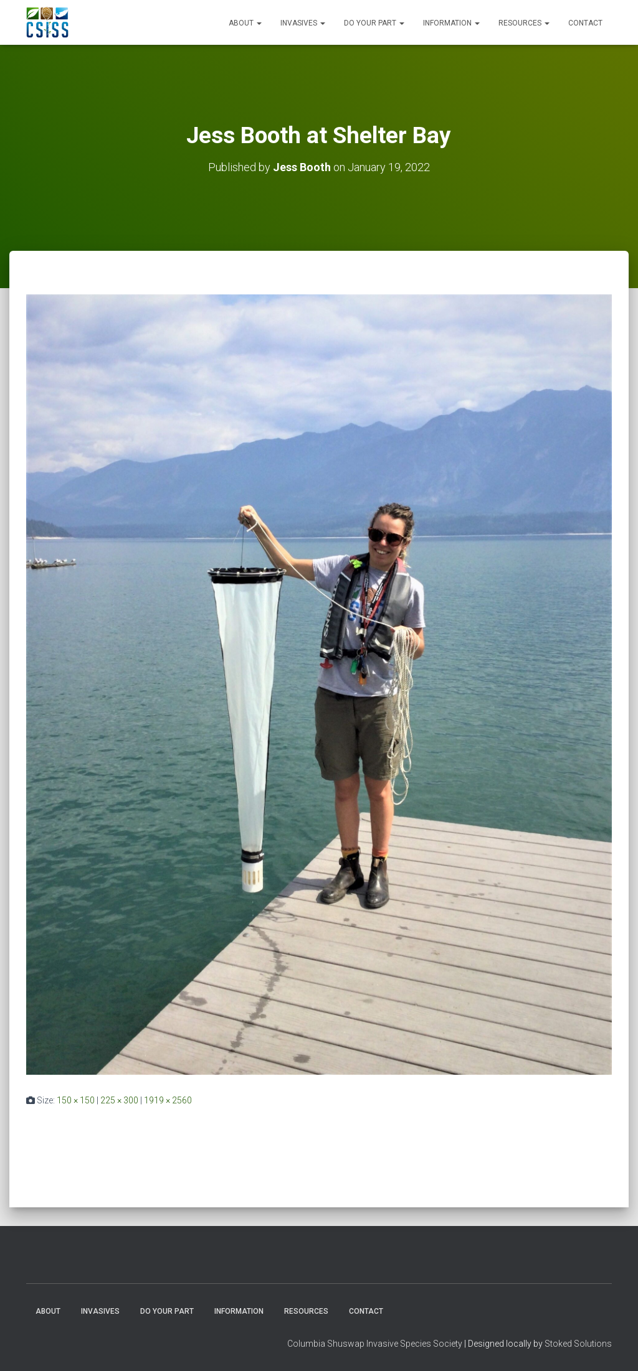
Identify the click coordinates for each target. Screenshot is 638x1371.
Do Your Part (374, 23)
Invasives (302, 23)
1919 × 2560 (168, 1100)
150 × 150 (76, 1100)
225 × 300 (119, 1100)
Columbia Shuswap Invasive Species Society (374, 1344)
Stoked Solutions (578, 1344)
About (245, 23)
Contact (585, 23)
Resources (524, 23)
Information (451, 23)
